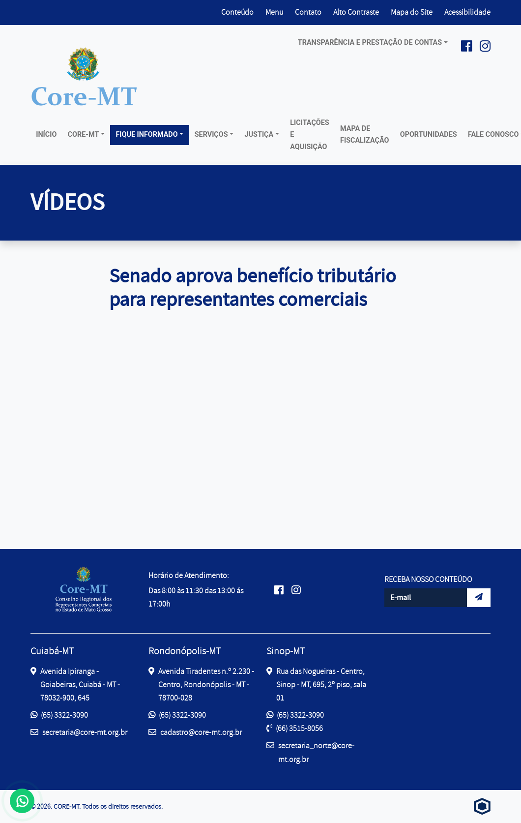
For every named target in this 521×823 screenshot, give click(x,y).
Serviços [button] (211, 134)
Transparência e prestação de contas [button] (370, 42)
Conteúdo (237, 12)
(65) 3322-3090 (59, 715)
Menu (274, 12)
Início (46, 134)
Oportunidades (428, 134)
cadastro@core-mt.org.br (195, 731)
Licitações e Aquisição (309, 135)
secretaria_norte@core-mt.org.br (310, 751)
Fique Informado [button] (146, 134)
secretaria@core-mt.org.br (78, 731)
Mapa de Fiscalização (364, 134)
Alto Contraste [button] (356, 11)
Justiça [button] (259, 134)
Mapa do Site (412, 12)
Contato (308, 12)
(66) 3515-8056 (294, 728)
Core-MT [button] (83, 134)
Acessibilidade (467, 12)
